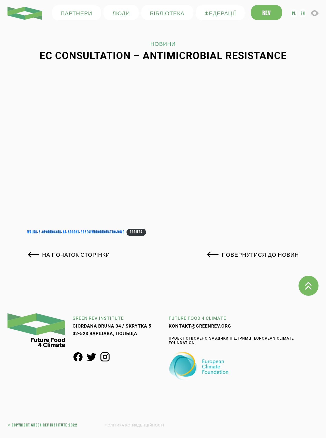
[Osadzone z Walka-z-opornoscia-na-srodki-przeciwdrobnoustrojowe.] (163, 149)
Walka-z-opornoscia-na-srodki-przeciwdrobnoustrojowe (75, 232)
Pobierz (136, 232)
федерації (220, 13)
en (302, 13)
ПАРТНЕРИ (76, 13)
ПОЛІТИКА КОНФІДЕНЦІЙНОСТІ (134, 425)
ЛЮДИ (121, 13)
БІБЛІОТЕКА (167, 13)
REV (266, 13)
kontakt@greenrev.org (200, 326)
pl (294, 13)
